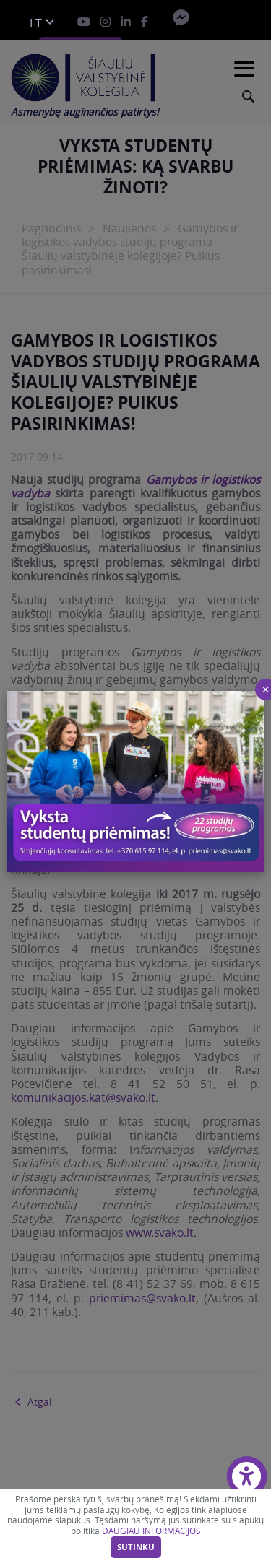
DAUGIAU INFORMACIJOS (151, 1530)
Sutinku (136, 1547)
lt (36, 23)
